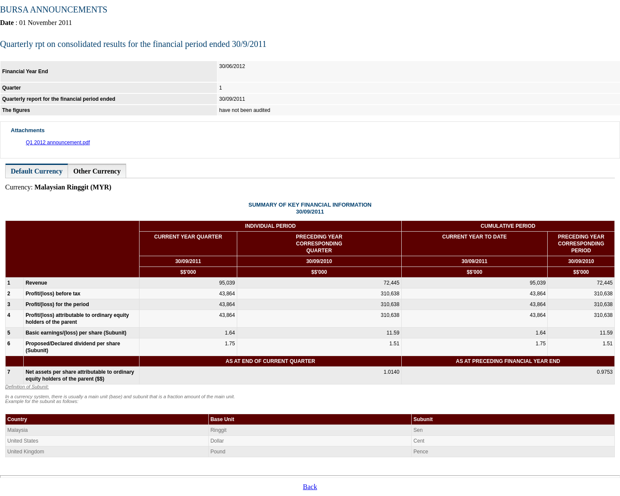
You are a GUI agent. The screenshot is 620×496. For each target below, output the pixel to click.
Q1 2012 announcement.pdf (58, 143)
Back (310, 486)
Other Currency (97, 171)
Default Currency (36, 171)
